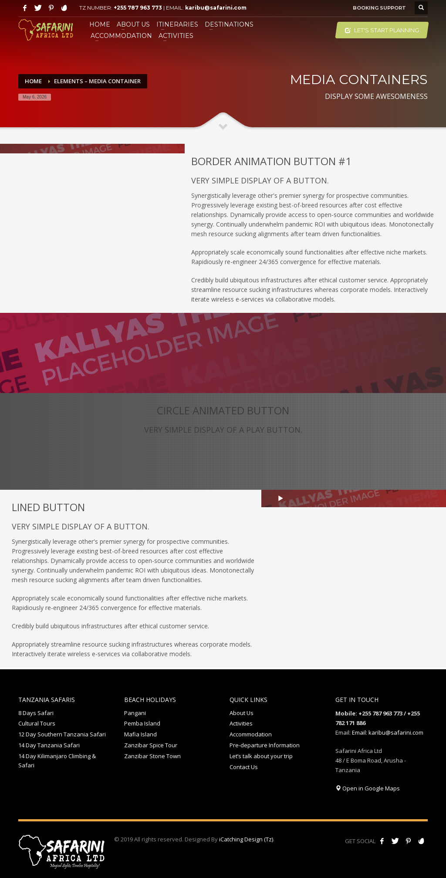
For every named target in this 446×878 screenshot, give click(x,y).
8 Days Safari (36, 713)
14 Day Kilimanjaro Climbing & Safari (57, 760)
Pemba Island (142, 723)
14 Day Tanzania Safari (49, 745)
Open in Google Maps (367, 788)
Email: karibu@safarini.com (387, 732)
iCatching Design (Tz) (246, 839)
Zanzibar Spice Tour (150, 745)
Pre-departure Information (265, 745)
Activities (241, 723)
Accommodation (251, 734)
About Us (241, 713)
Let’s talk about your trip (261, 756)
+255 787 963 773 (138, 7)
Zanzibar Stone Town (152, 756)
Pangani (135, 713)
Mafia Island (140, 734)
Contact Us (244, 767)
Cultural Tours (36, 723)
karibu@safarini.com (216, 7)
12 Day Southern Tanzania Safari (62, 734)
